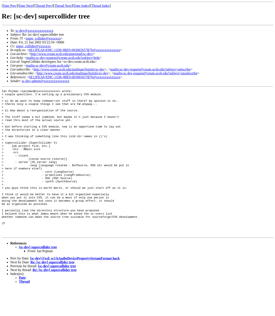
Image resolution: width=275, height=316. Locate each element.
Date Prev (10, 6)
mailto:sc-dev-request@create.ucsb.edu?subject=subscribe (150, 69)
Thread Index (100, 6)
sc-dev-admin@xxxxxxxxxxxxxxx (45, 81)
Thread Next (63, 6)
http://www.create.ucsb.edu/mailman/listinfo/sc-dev (69, 69)
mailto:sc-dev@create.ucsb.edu (47, 65)
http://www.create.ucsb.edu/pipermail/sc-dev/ (62, 54)
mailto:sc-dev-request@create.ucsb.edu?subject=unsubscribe (155, 73)
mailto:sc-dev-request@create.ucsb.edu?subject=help (62, 58)
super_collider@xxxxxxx (43, 38)
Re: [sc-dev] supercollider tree (53, 291)
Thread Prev (43, 6)
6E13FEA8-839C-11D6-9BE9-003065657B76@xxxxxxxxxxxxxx (74, 50)
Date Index (81, 6)
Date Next (26, 6)
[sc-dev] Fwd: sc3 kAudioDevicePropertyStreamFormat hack (75, 287)
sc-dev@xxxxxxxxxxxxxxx (34, 30)
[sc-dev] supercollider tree (38, 276)
